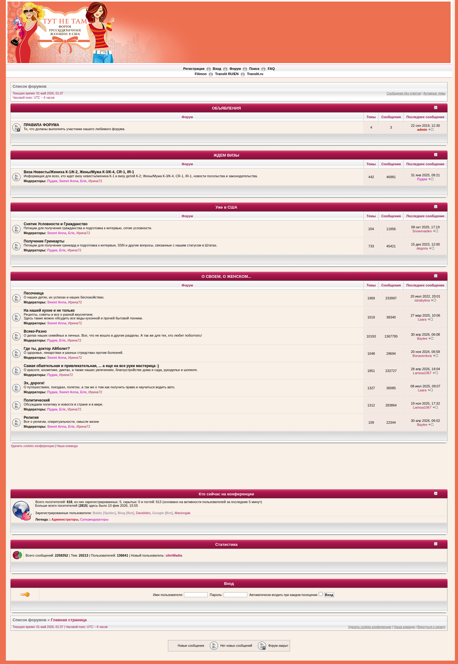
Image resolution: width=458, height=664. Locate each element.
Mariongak (182, 513)
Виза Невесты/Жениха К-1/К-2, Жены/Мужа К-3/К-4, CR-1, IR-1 (79, 172)
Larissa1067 (422, 373)
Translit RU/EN (226, 74)
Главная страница (68, 620)
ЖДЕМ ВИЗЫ (226, 155)
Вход (217, 68)
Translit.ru (255, 74)
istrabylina (422, 300)
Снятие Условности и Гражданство (56, 224)
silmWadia (173, 555)
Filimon (201, 74)
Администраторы (64, 519)
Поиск (254, 68)
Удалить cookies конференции (32, 446)
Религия (31, 417)
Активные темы (434, 93)
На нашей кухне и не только (49, 310)
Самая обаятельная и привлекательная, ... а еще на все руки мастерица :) (91, 366)
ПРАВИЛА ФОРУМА (41, 125)
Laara (422, 319)
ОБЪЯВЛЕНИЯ (226, 108)
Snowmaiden (422, 231)
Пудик (52, 181)
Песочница (34, 293)
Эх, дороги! (34, 383)
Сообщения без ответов (404, 93)
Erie (83, 181)
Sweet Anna (68, 181)
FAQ (271, 68)
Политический (37, 400)
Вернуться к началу (431, 627)
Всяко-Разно (35, 331)
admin (422, 129)
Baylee (422, 338)
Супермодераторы (94, 519)
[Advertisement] (338, 19)
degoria (422, 248)
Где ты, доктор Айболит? (47, 348)
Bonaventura (422, 356)
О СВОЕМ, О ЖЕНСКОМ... (226, 276)
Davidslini (143, 513)
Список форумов (29, 86)
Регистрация (194, 68)
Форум (235, 68)
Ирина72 (95, 181)
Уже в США (226, 207)
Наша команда (67, 446)
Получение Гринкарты (44, 241)
